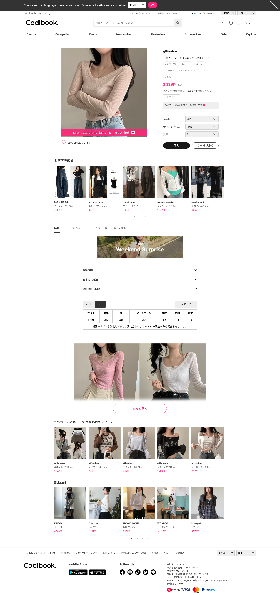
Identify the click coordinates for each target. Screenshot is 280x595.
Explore (251, 34)
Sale (224, 34)
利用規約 (65, 552)
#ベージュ (187, 64)
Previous (51, 189)
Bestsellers (158, 34)
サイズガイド (186, 304)
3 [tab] (145, 217)
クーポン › (171, 96)
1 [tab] (134, 217)
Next (228, 189)
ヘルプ (167, 552)
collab (155, 552)
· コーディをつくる (141, 13)
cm (100, 304)
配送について (108, 552)
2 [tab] (140, 217)
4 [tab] (148, 538)
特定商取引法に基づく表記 (133, 552)
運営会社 (180, 552)
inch (89, 304)
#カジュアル (171, 64)
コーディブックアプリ (208, 13)
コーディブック (42, 22)
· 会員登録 (159, 13)
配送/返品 (120, 228)
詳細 (57, 228)
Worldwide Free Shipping (37, 13)
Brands (31, 34)
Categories (62, 34)
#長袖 (168, 76)
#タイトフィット (187, 70)
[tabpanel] (71, 189)
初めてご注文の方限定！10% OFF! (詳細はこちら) (187, 91)
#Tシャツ (169, 70)
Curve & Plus (193, 34)
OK (152, 4)
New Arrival (123, 34)
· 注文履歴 (172, 13)
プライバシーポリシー (86, 552)
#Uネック (205, 70)
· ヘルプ (184, 13)
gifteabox (170, 51)
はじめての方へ (34, 552)
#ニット (200, 64)
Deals (93, 34)
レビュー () (99, 228)
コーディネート (76, 228)
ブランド (51, 552)
